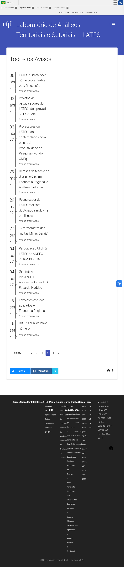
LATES (45, 402)
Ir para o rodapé (61, 8)
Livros (76, 418)
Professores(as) (66, 406)
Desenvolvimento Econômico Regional (74, 457)
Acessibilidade (91, 12)
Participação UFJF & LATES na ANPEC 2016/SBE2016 (33, 254)
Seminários (49, 423)
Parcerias (90, 402)
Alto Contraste (77, 12)
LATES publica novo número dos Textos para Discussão (32, 80)
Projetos (77, 448)
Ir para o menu (27, 8)
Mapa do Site (64, 12)
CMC (91, 406)
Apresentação (19, 402)
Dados (81, 402)
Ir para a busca (43, 8)
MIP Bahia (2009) (84, 445)
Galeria (38, 402)
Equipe (59, 402)
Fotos (47, 419)
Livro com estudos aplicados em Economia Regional (32, 305)
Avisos (23, 402)
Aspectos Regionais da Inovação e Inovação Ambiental (71, 427)
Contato (31, 402)
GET (91, 410)
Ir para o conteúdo (8, 8)
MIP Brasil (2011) (84, 457)
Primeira (17, 352)
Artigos (77, 414)
